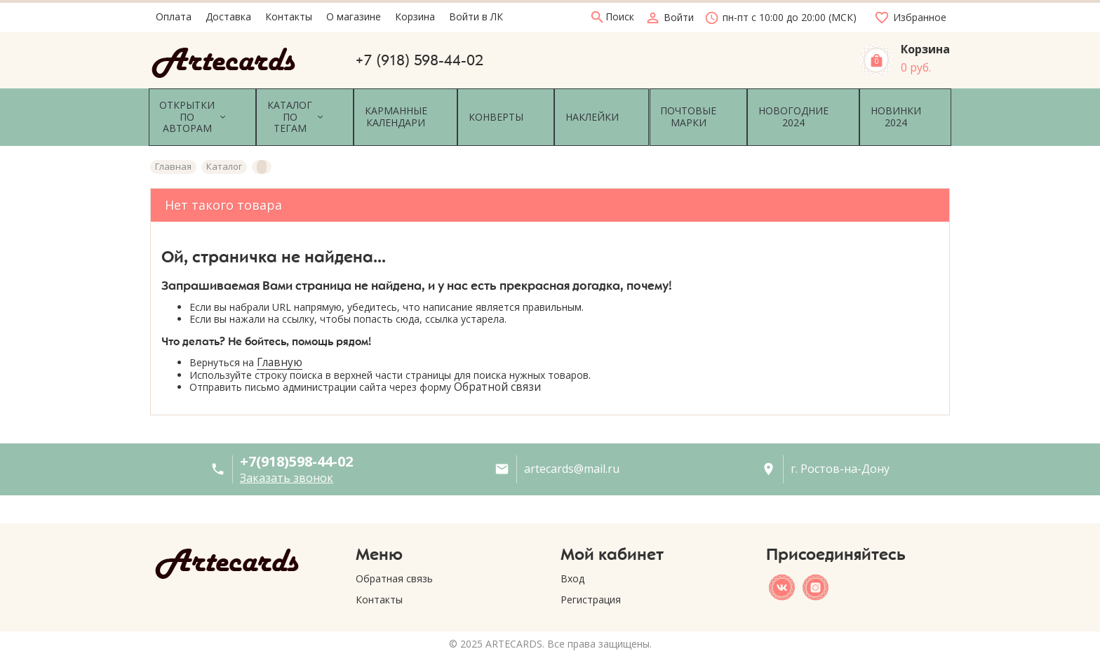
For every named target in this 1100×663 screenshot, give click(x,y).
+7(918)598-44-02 (296, 444)
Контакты (379, 582)
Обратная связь (394, 561)
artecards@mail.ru (571, 452)
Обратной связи (497, 370)
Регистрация (591, 582)
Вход (572, 561)
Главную (279, 345)
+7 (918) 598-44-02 (419, 60)
